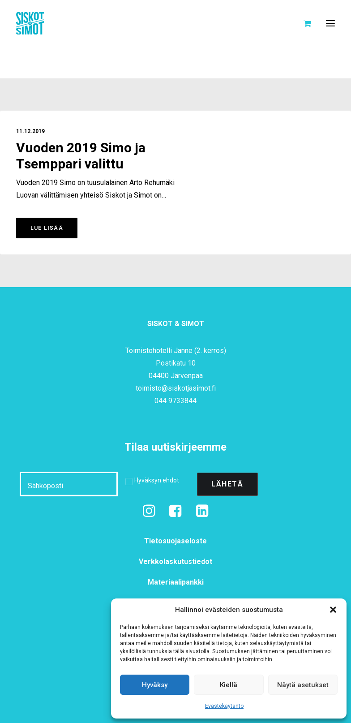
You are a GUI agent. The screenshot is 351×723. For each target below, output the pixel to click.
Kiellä (228, 685)
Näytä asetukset (303, 685)
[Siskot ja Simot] (30, 23)
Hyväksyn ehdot (156, 480)
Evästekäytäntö (224, 706)
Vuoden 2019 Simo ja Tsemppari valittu (81, 156)
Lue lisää (46, 228)
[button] (333, 609)
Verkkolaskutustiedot (175, 561)
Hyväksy (154, 685)
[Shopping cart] (303, 23)
